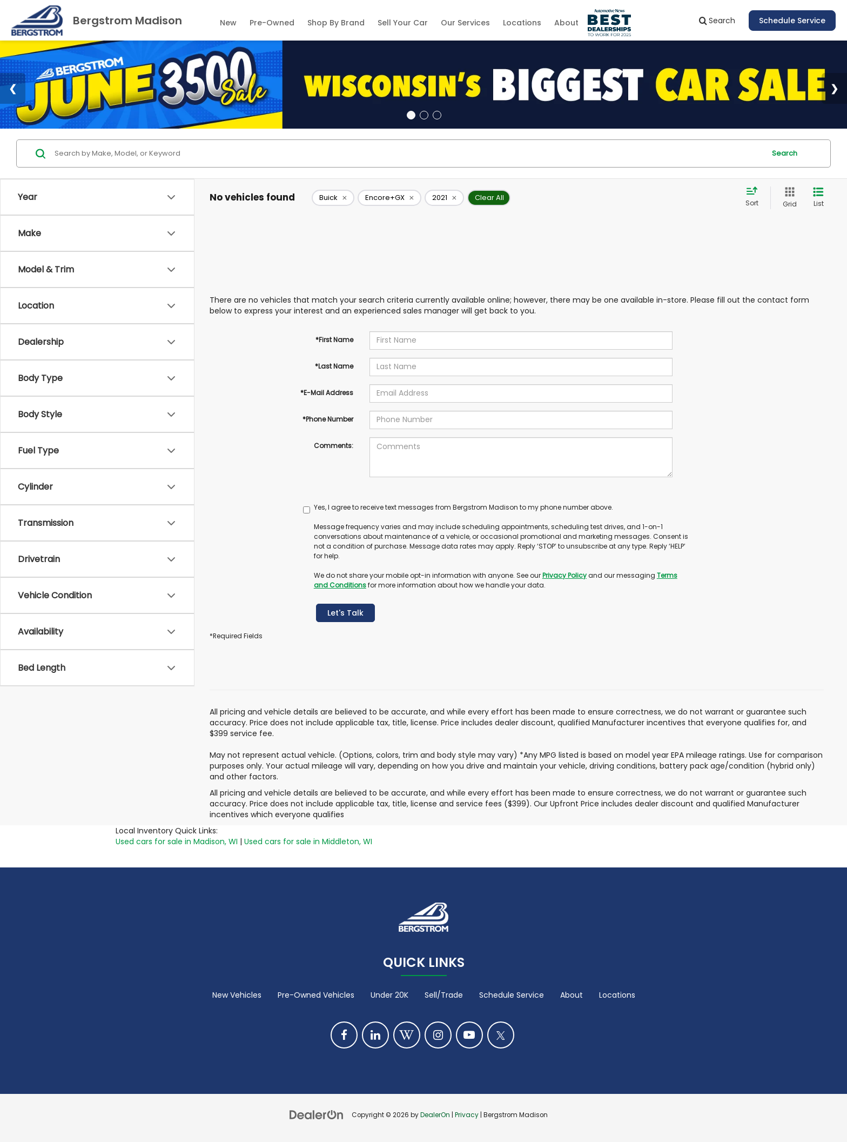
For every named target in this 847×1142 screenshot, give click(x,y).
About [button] (566, 22)
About (571, 995)
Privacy (467, 1115)
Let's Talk (345, 612)
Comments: (333, 445)
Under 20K (389, 995)
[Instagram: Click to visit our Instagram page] (438, 1034)
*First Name (334, 339)
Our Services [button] (465, 22)
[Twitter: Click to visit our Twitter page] (500, 1034)
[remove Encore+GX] (389, 198)
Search (784, 153)
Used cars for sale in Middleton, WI (308, 841)
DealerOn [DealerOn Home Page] (435, 1115)
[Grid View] (787, 197)
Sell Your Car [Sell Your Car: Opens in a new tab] (403, 22)
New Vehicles (236, 995)
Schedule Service (792, 20)
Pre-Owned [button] (272, 22)
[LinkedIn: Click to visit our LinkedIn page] (375, 1034)
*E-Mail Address (326, 392)
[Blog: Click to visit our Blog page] (406, 1034)
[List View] (818, 197)
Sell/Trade (444, 995)
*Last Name (334, 366)
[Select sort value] (755, 197)
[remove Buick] (333, 198)
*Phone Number (327, 419)
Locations (522, 22)
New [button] (228, 22)
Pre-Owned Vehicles (316, 995)
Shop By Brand (336, 22)
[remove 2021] (444, 198)
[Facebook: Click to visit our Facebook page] (344, 1034)
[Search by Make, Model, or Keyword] (408, 153)
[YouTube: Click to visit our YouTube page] (469, 1034)
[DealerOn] (316, 1114)
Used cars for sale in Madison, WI (177, 841)
